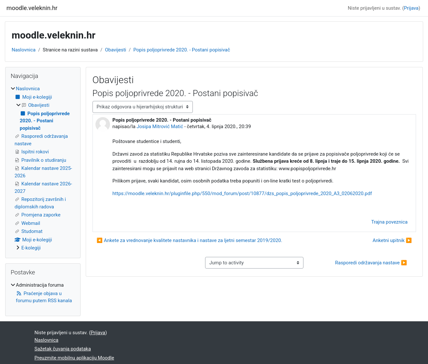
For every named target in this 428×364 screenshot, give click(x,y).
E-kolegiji (31, 248)
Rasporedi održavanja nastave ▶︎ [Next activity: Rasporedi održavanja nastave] (371, 263)
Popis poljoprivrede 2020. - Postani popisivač (181, 50)
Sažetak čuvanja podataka (63, 349)
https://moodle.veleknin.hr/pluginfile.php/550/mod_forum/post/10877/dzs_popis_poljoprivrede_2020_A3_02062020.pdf (242, 193)
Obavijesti (115, 50)
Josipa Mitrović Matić (160, 126)
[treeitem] (43, 168)
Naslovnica (24, 50)
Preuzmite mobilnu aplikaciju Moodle (74, 358)
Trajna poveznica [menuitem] (389, 222)
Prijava (411, 8)
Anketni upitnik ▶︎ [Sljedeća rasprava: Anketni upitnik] (392, 240)
